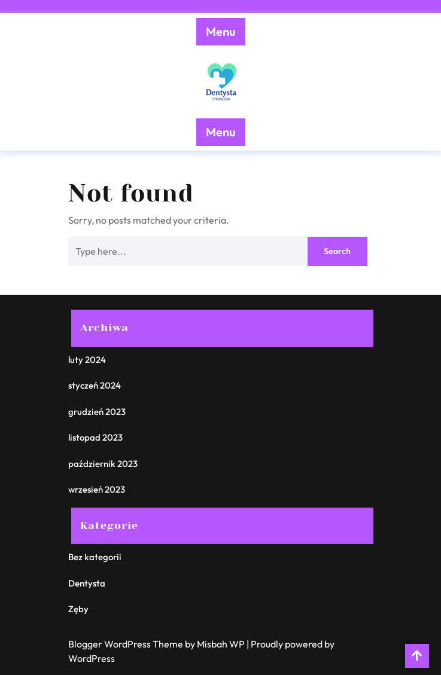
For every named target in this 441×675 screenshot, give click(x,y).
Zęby (78, 609)
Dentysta (86, 583)
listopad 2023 (95, 437)
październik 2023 (103, 463)
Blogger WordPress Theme (126, 644)
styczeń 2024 (94, 385)
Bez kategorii (94, 557)
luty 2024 (87, 359)
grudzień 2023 (97, 411)
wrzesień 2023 (96, 489)
